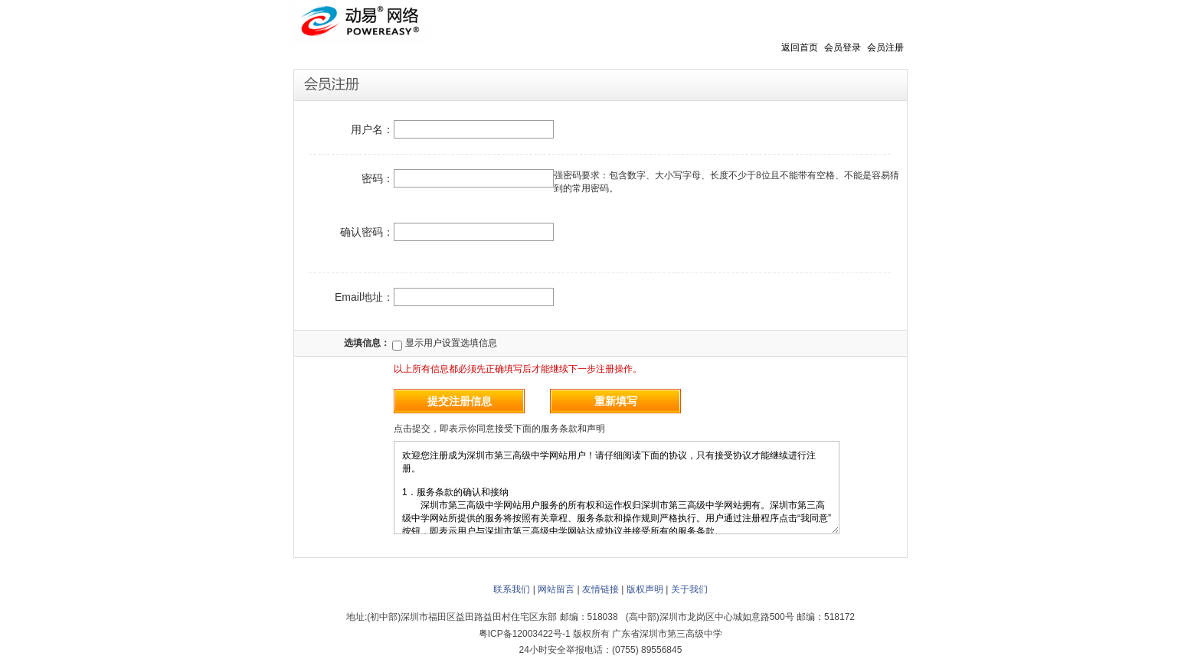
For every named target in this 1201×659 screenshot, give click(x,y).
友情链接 (600, 589)
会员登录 (842, 47)
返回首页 (799, 47)
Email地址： (364, 297)
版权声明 (645, 589)
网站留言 (556, 589)
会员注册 (885, 47)
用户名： (372, 129)
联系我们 (511, 589)
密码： (378, 178)
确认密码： (367, 232)
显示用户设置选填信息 (444, 343)
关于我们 (689, 589)
